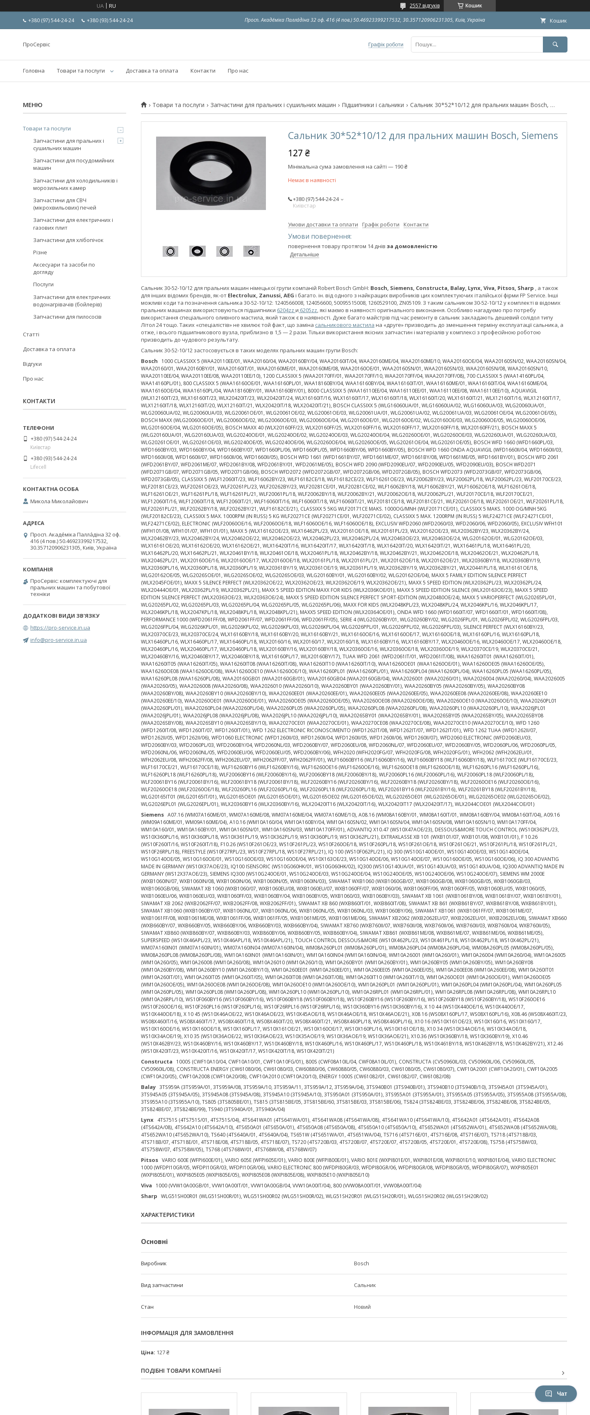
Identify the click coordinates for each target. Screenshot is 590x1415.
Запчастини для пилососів (67, 316)
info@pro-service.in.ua (58, 640)
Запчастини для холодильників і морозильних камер (75, 184)
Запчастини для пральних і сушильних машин (273, 105)
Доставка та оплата (152, 70)
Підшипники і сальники (373, 105)
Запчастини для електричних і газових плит (73, 223)
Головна (34, 70)
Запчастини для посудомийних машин (73, 164)
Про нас (238, 70)
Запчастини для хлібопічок (68, 240)
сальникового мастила (344, 325)
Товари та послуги (81, 70)
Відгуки (32, 363)
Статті (31, 334)
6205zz (308, 310)
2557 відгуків (425, 5)
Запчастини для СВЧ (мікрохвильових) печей (64, 203)
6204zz (286, 310)
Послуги (43, 284)
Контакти (203, 70)
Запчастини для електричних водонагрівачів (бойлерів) (72, 300)
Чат (556, 1393)
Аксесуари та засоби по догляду (64, 268)
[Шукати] (555, 44)
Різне (40, 252)
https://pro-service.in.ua (60, 627)
